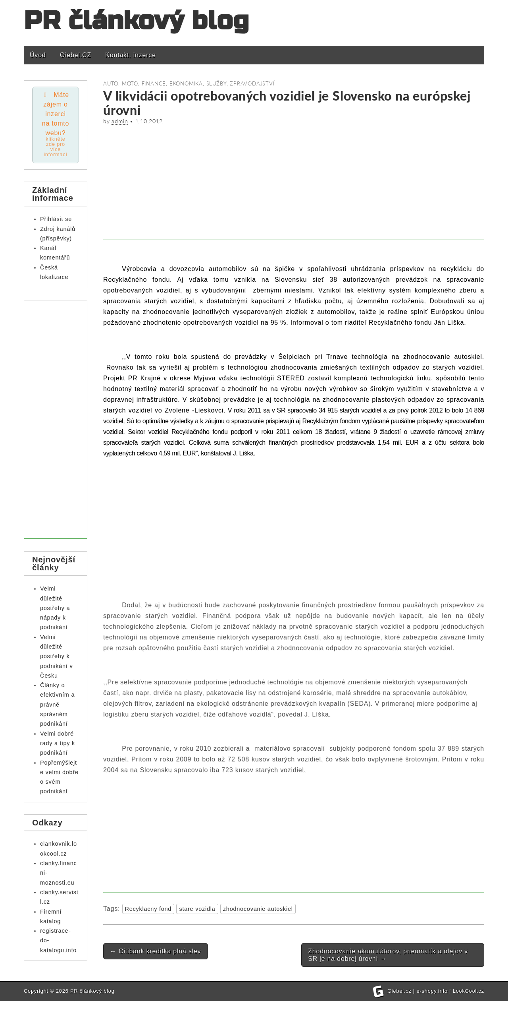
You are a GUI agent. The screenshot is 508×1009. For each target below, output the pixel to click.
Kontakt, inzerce (130, 55)
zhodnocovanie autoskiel (258, 909)
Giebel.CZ (75, 55)
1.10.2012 (149, 121)
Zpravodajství (252, 83)
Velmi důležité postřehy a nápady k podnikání (55, 607)
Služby (216, 83)
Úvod (38, 55)
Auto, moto (120, 83)
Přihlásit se (56, 219)
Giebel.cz (399, 999)
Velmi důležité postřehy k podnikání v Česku (56, 656)
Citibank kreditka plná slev (155, 951)
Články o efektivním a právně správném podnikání (57, 704)
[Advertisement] (293, 184)
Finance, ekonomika (172, 83)
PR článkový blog (136, 21)
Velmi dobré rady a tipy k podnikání (57, 743)
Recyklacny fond (148, 909)
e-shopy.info (432, 999)
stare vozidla (197, 909)
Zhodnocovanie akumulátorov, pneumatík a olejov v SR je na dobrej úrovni (388, 955)
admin (120, 121)
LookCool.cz (468, 999)
